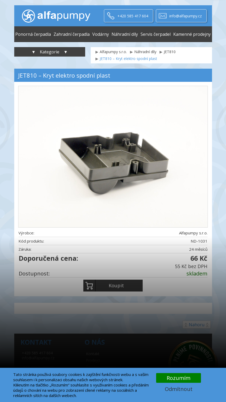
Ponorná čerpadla (33, 34)
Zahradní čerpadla (72, 34)
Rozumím (178, 377)
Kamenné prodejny (192, 34)
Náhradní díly (125, 34)
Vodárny (100, 34)
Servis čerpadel (156, 34)
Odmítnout (179, 389)
